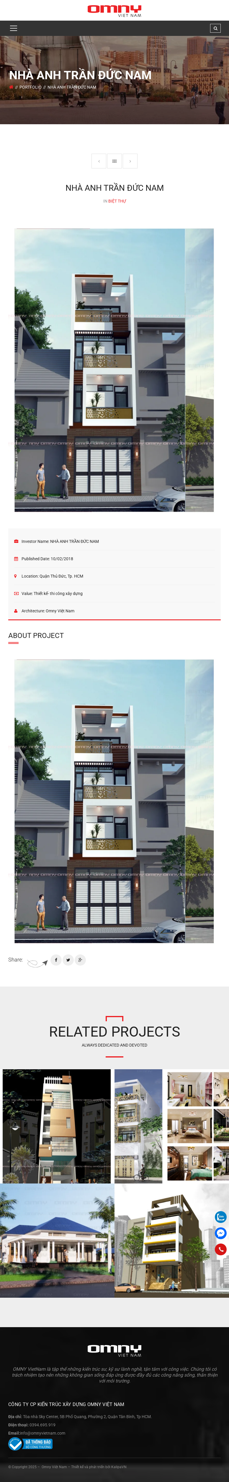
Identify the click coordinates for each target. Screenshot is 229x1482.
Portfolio (30, 87)
